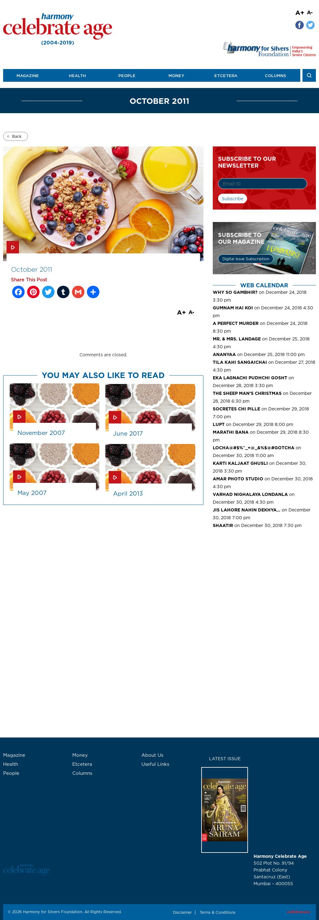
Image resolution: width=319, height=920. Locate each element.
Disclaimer (182, 912)
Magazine (28, 75)
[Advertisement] (264, 580)
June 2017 (128, 433)
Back (16, 136)
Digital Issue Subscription (245, 259)
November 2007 (41, 433)
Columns (275, 75)
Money (176, 75)
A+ (299, 12)
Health (77, 75)
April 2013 (128, 493)
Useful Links (155, 764)
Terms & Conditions (218, 912)
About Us (152, 755)
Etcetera (225, 75)
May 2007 (31, 493)
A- (310, 12)
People (127, 75)
